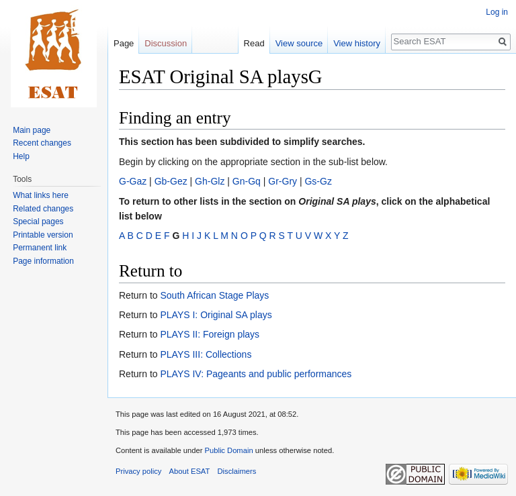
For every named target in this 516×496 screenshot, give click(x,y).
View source (299, 43)
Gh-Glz (209, 181)
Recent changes (42, 143)
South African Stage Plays (214, 295)
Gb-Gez (171, 181)
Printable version (43, 235)
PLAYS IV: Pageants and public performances (255, 373)
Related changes (43, 208)
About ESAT (189, 471)
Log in (497, 12)
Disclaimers (237, 471)
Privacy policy (138, 471)
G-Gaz (132, 181)
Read (254, 43)
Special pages (38, 221)
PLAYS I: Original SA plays (215, 314)
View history (356, 43)
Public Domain (228, 450)
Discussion (165, 43)
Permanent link (40, 247)
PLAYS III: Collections (205, 354)
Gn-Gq (246, 181)
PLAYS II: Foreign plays (209, 334)
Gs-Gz (317, 181)
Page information (43, 261)
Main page (31, 130)
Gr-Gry (282, 181)
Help (21, 156)
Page (124, 43)
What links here (41, 195)
